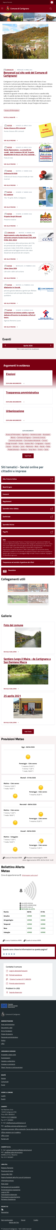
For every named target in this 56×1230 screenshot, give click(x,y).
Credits (36, 1220)
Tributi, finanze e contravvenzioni (12, 1067)
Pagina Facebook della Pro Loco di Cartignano (16, 1177)
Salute (46, 449)
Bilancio (13, 437)
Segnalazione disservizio (9, 1194)
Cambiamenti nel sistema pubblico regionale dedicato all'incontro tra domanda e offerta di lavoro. (19, 315)
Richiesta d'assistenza (8, 1199)
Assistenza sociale (35, 434)
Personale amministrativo (9, 1037)
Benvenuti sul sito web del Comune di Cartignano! (25, 74)
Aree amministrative (7, 1024)
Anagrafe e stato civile (8, 1054)
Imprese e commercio (8, 1064)
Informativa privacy (7, 1180)
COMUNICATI (10, 70)
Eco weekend (8, 194)
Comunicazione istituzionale (32, 440)
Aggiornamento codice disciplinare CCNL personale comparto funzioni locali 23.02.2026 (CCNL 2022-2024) (20, 237)
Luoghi (3, 1096)
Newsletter (5, 1212)
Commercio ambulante (15, 440)
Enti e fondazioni (6, 1031)
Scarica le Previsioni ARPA (12, 857)
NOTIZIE (9, 125)
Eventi (3, 1099)
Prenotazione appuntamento (10, 1197)
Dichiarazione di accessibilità (10, 1187)
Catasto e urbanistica (8, 1061)
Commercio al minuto (39, 437)
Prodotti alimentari (13, 449)
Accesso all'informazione (13, 434)
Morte (36, 446)
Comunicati (4, 1081)
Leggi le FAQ (5, 1192)
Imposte (47, 443)
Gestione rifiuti (29, 443)
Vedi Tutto (28, 731)
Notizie (3, 1078)
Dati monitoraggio (7, 1220)
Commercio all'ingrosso (24, 437)
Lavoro (22, 446)
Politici (3, 1040)
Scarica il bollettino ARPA (12, 940)
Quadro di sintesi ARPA (32, 940)
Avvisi (3, 1085)
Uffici (2, 1043)
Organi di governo (7, 1034)
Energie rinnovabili (11, 443)
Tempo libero (32, 449)
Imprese (8, 446)
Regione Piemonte (7, 2)
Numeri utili (5, 1139)
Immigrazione (39, 443)
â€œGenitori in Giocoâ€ (12, 287)
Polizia (48, 446)
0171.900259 (12, 1117)
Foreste (21, 443)
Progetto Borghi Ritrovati (13, 216)
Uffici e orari (5, 1135)
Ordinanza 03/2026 (10, 173)
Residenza (24, 449)
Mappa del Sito (14, 1222)
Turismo (40, 449)
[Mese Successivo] (51, 345)
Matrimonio (29, 446)
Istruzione (16, 446)
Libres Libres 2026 (10, 268)
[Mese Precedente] (5, 345)
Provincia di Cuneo (7, 1171)
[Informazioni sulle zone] (30, 875)
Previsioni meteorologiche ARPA (35, 857)
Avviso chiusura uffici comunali (14, 128)
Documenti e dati (6, 1027)
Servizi (23, 1220)
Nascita (42, 446)
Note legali (4, 1184)
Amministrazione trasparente (10, 1190)
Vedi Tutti (28, 456)
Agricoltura (25, 434)
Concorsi (44, 440)
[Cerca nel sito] (50, 8)
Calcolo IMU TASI (6, 1174)
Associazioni (46, 434)
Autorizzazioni (5, 1058)
